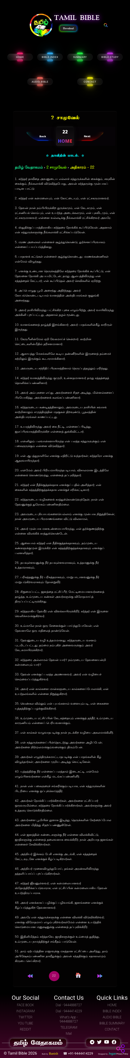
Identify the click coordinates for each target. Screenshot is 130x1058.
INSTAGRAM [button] (25, 1011)
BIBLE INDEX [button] (112, 1011)
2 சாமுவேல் (56, 168)
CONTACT (90, 81)
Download (68, 28)
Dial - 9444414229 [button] (69, 1011)
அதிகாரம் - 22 (82, 168)
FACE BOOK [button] (25, 1005)
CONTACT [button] (112, 1029)
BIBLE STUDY (110, 57)
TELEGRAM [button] (68, 1027)
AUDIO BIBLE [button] (112, 1017)
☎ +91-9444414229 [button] (78, 1053)
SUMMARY (80, 57)
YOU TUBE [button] (25, 1023)
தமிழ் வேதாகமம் (29, 168)
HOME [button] (112, 1005)
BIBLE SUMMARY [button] (112, 1023)
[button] (41, 25)
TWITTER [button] (25, 1017)
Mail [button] (69, 1033)
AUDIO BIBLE (40, 81)
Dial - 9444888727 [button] (69, 1005)
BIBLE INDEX (50, 57)
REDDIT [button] (25, 1029)
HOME (20, 57)
